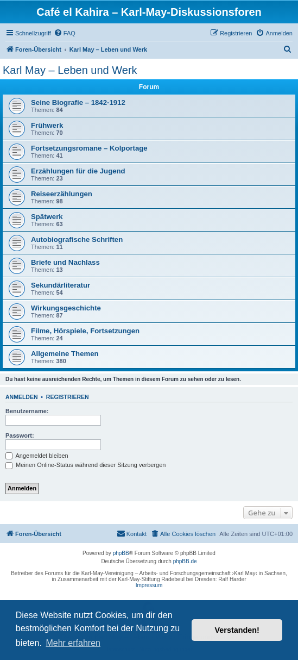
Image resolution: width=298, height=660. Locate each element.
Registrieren (67, 397)
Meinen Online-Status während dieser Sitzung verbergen (85, 465)
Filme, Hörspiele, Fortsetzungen (85, 331)
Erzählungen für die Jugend (78, 171)
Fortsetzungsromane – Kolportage (89, 148)
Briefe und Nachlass (65, 262)
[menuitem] (64, 33)
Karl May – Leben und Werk (70, 70)
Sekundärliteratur (60, 285)
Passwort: (19, 435)
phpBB (121, 553)
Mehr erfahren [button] (73, 642)
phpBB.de (185, 561)
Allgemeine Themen (65, 354)
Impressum (149, 585)
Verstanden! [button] (237, 630)
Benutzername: (26, 411)
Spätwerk (47, 217)
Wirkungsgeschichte (66, 308)
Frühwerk (47, 125)
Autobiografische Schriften (77, 239)
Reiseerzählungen (61, 194)
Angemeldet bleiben (36, 455)
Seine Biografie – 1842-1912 (78, 102)
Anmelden (21, 397)
